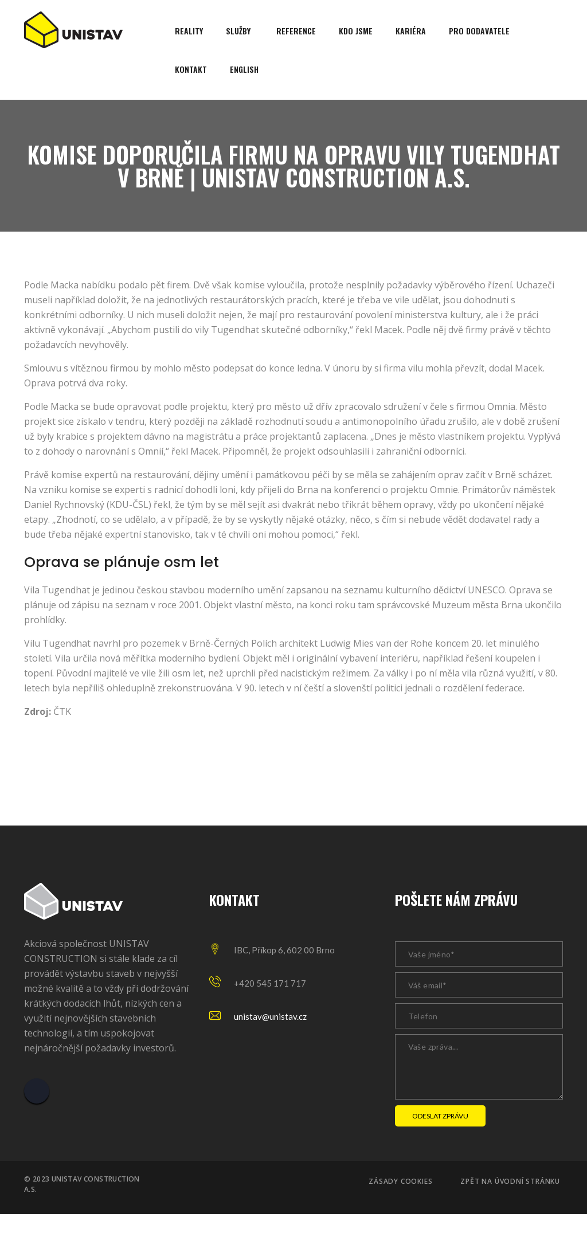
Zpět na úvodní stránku (510, 1182)
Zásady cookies (400, 1182)
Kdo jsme (356, 31)
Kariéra (411, 31)
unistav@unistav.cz (270, 1016)
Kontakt (191, 69)
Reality (189, 31)
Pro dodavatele (479, 31)
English (244, 69)
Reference (296, 31)
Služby (238, 31)
